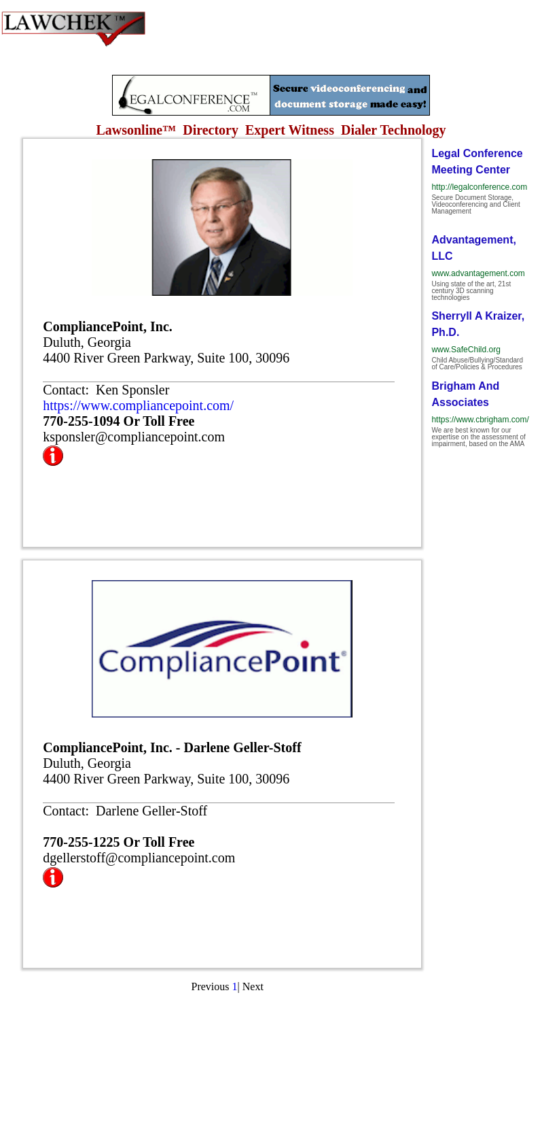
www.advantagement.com (477, 273)
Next (253, 986)
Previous (211, 986)
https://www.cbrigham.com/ (479, 419)
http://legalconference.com (479, 187)
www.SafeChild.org (465, 349)
